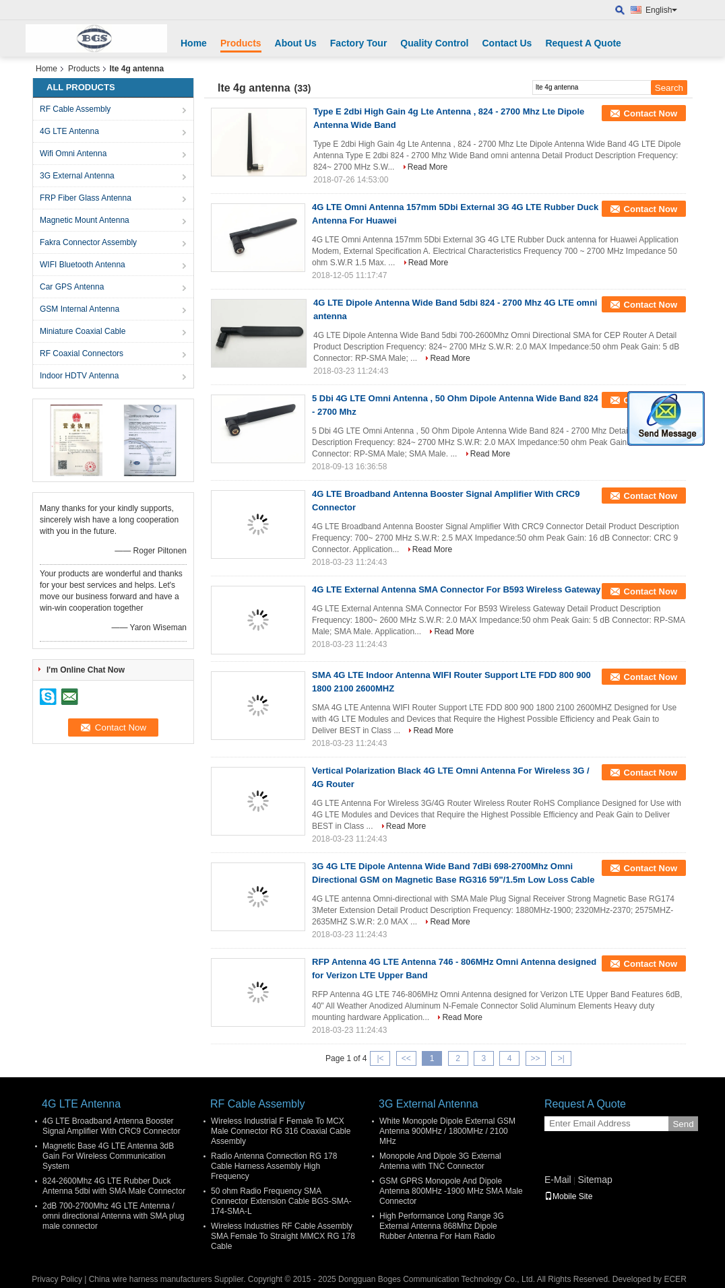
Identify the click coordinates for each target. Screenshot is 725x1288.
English (661, 10)
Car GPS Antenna (72, 287)
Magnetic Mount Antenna (84, 220)
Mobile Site (568, 1196)
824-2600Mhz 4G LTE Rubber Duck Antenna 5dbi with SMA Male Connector (113, 1186)
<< (406, 1058)
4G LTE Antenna (69, 131)
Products (240, 43)
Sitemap (594, 1179)
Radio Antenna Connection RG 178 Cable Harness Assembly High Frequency (274, 1166)
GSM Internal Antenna (79, 309)
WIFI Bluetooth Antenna (82, 264)
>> (535, 1058)
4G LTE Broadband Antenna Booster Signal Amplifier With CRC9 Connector (111, 1126)
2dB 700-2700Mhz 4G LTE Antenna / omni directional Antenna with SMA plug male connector (113, 1216)
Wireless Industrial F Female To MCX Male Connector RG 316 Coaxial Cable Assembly (280, 1131)
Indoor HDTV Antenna (79, 375)
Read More (427, 167)
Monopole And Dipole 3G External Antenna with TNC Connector (440, 1161)
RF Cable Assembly (75, 109)
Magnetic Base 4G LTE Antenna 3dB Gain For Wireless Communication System (108, 1156)
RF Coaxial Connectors (81, 353)
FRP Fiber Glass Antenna (85, 198)
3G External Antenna (77, 175)
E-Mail (557, 1179)
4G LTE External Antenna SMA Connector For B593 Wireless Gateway (456, 589)
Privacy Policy (57, 1279)
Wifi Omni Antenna (73, 153)
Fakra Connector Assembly (88, 242)
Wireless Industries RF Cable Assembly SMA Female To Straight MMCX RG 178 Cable (283, 1236)
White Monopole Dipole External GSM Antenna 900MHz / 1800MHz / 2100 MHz (447, 1131)
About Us (296, 43)
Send (682, 1124)
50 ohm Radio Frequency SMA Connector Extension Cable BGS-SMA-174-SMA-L (281, 1201)
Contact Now (650, 113)
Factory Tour (358, 43)
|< (380, 1058)
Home (194, 43)
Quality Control (434, 43)
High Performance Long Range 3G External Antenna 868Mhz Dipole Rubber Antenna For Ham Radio (441, 1226)
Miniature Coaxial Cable (82, 331)
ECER (675, 1279)
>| (561, 1058)
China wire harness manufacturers (150, 1279)
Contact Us (507, 43)
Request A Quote (583, 43)
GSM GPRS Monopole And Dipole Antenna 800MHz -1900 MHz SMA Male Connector (451, 1191)
